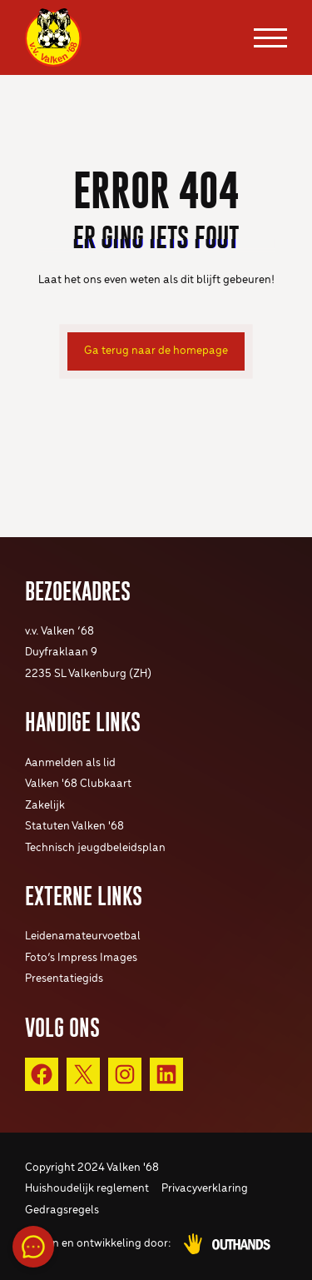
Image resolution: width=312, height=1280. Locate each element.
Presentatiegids (64, 979)
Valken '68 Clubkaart (78, 784)
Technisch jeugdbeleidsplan (95, 848)
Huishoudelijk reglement (87, 1189)
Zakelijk (45, 805)
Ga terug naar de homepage (156, 351)
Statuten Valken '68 (74, 826)
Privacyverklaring (204, 1189)
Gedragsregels (62, 1210)
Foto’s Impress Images (81, 958)
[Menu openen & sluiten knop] (270, 37)
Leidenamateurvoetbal (83, 936)
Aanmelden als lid (70, 763)
